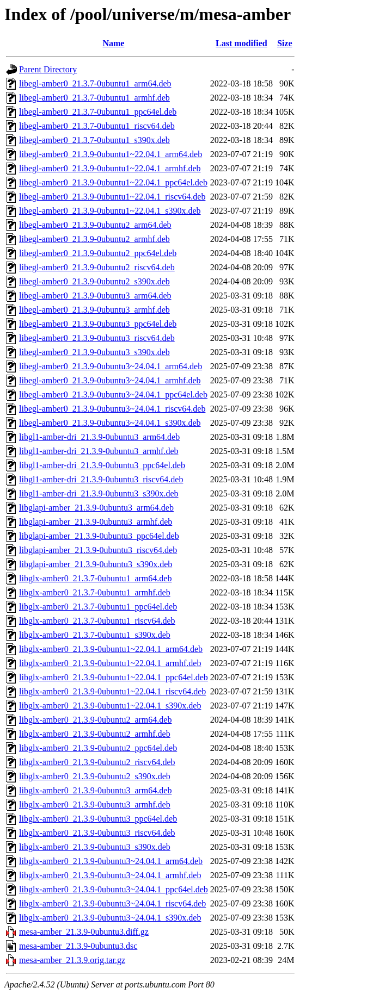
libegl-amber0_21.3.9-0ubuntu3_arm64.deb (95, 295)
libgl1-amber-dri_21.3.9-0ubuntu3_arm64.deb (99, 437)
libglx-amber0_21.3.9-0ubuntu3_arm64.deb (95, 790)
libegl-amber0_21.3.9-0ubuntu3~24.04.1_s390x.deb (110, 422)
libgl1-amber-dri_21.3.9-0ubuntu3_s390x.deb (99, 493)
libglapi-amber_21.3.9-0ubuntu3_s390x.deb (95, 564)
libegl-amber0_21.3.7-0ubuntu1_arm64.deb (95, 83)
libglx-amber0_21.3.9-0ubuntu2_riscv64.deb (97, 762)
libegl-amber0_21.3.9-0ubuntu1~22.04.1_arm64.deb (110, 154)
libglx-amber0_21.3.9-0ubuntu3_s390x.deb (94, 847)
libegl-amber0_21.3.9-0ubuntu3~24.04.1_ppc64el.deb (113, 394)
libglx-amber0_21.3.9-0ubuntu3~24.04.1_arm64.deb (111, 861)
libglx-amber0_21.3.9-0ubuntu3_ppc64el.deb (98, 818)
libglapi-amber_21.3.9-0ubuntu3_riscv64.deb (98, 550)
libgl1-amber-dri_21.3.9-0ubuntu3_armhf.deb (99, 451)
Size (284, 43)
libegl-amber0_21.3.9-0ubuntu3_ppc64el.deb (97, 323)
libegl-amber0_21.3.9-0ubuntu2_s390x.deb (94, 281)
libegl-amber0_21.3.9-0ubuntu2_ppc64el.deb (97, 253)
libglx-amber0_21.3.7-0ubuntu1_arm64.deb (95, 578)
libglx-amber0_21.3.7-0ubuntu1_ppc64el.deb (98, 606)
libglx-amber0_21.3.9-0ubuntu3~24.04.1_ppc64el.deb (113, 889)
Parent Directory (48, 69)
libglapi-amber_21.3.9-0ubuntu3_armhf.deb (95, 521)
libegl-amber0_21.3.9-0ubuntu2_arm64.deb (95, 224)
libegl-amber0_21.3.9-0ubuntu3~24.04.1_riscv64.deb (112, 408)
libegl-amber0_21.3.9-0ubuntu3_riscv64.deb (97, 338)
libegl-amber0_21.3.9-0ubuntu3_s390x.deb (94, 352)
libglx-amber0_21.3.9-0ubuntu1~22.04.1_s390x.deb (110, 705)
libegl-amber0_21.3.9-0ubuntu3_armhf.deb (94, 309)
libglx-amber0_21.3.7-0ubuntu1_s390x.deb (94, 634)
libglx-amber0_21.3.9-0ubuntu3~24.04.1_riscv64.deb (112, 903)
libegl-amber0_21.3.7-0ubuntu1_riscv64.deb (97, 126)
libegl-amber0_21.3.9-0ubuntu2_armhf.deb (94, 239)
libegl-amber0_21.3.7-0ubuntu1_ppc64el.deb (97, 111)
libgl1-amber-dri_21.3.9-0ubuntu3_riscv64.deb (101, 479)
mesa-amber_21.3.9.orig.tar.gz (72, 960)
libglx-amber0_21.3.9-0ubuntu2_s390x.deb (94, 776)
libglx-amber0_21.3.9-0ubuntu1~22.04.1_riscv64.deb (112, 691)
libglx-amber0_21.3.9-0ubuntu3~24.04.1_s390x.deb (110, 917)
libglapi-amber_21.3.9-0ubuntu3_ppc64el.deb (99, 536)
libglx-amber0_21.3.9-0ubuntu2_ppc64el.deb (98, 748)
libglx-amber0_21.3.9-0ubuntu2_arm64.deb (95, 719)
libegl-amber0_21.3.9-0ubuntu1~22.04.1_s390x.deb (110, 210)
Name (113, 43)
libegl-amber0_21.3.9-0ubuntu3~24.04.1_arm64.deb (110, 366)
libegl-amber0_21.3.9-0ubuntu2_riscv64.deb (97, 267)
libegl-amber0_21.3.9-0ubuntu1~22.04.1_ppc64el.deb (113, 182)
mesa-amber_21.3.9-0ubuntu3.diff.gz (84, 931)
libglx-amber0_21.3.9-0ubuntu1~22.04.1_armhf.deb (110, 663)
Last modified (241, 43)
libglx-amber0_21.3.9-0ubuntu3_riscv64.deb (97, 832)
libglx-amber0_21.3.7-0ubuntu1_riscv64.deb (97, 620)
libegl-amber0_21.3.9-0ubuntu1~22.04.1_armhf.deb (109, 168)
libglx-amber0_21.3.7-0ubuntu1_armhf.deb (94, 592)
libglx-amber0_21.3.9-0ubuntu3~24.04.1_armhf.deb (110, 875)
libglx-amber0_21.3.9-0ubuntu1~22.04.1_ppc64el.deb (113, 677)
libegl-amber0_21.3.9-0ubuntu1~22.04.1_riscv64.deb (112, 196)
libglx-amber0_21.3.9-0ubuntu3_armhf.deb (94, 804)
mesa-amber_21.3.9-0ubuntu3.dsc (78, 945)
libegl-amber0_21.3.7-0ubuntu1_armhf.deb (94, 97)
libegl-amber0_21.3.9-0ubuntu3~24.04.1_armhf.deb (109, 380)
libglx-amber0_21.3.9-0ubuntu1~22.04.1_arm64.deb (111, 649)
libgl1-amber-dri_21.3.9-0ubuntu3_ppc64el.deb (102, 465)
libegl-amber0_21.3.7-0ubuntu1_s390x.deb (94, 140)
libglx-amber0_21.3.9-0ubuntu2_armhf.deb (94, 733)
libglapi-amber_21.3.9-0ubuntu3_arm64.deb (96, 507)
